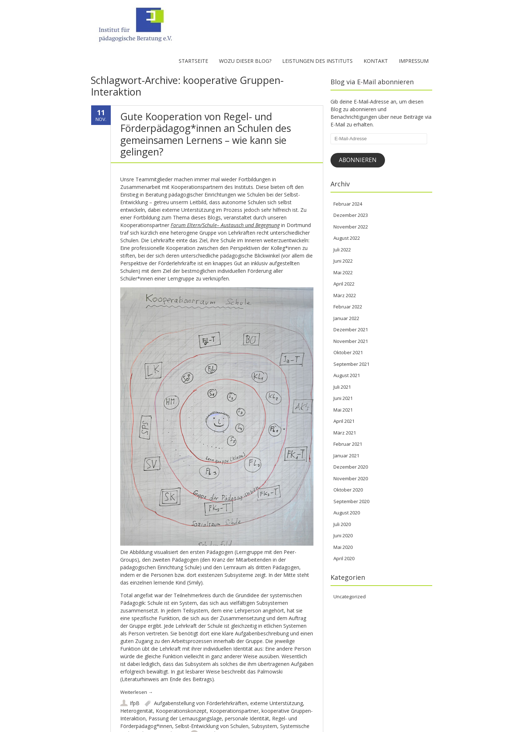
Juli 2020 (342, 524)
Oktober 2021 (348, 352)
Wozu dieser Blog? (245, 60)
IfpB (134, 703)
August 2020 (346, 512)
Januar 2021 (346, 455)
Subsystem (264, 726)
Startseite (193, 60)
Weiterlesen (136, 692)
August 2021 (346, 375)
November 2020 (350, 478)
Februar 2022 (347, 306)
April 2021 (343, 421)
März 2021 (344, 432)
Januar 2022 (346, 318)
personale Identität (247, 718)
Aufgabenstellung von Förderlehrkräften (200, 703)
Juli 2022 (342, 249)
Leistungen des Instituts (317, 60)
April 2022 (343, 283)
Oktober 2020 (348, 489)
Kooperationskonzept (181, 710)
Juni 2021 (343, 398)
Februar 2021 (347, 444)
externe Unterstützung (276, 703)
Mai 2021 (343, 410)
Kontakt (376, 60)
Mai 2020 (343, 547)
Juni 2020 (343, 535)
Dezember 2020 (350, 467)
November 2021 (350, 341)
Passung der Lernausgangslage (185, 718)
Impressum (414, 60)
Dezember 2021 (350, 329)
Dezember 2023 (350, 215)
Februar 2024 (347, 204)
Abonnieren (358, 160)
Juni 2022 (343, 261)
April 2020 (343, 558)
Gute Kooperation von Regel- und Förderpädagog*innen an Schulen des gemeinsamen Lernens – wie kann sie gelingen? (205, 134)
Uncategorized (349, 596)
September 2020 (351, 501)
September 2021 (351, 364)
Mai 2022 (343, 272)
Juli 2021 (342, 387)
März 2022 (344, 295)
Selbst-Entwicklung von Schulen (211, 726)
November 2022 (350, 226)
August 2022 (346, 238)
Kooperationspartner (234, 710)
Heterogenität (136, 710)
